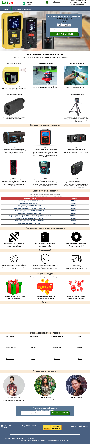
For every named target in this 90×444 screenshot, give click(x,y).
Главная (5, 9)
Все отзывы (46, 428)
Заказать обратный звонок (78, 4)
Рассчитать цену (29, 3)
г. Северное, (57, 2)
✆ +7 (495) (79, 426)
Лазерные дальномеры (22, 9)
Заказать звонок (31, 425)
